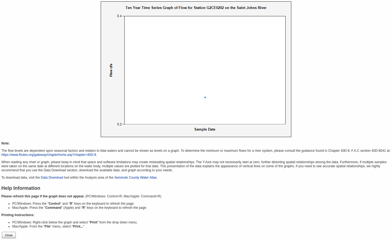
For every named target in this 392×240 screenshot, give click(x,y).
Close (9, 235)
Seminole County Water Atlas (135, 177)
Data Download (52, 177)
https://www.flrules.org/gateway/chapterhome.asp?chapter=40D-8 (48, 155)
